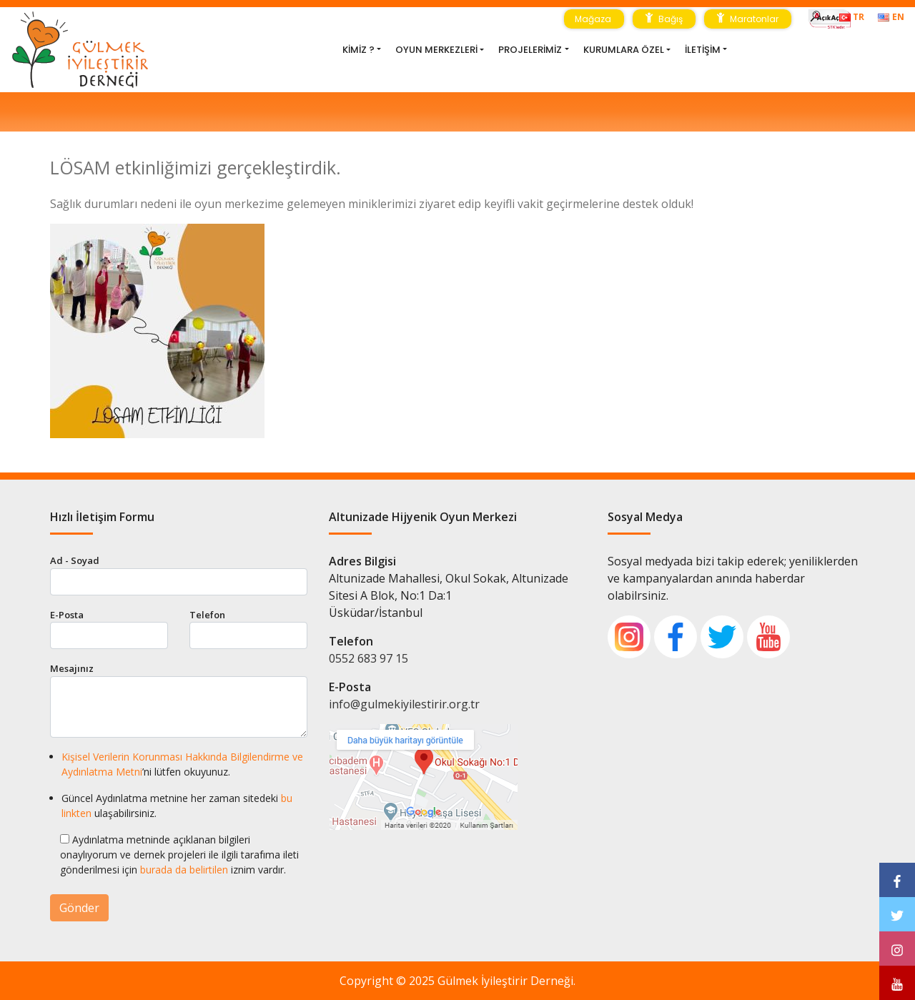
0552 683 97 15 (368, 658)
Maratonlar (748, 18)
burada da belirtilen (184, 869)
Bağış (664, 18)
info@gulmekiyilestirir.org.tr (404, 704)
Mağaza (594, 19)
